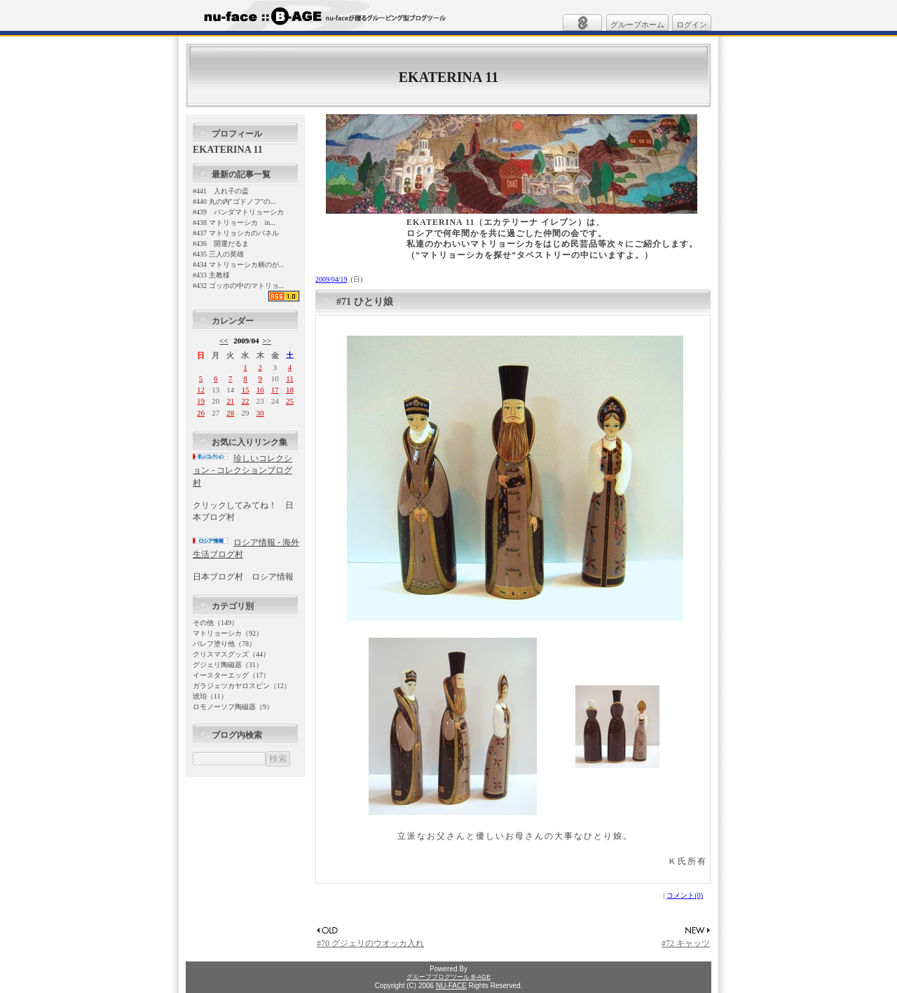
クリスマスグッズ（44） (231, 654)
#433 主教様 (211, 275)
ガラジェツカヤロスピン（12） (242, 686)
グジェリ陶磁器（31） (228, 665)
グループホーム (637, 24)
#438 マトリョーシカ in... (234, 222)
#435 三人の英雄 (218, 254)
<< (223, 340)
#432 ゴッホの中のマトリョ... (238, 285)
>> (266, 340)
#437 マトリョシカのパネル (236, 233)
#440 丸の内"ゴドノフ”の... (234, 201)
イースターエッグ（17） (231, 675)
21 (230, 401)
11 (290, 378)
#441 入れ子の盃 (221, 191)
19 (201, 401)
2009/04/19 (331, 279)
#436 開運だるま (221, 243)
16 (260, 389)
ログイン (691, 24)
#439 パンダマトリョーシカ (238, 212)
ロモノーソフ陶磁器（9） (233, 707)
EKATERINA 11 (448, 77)
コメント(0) (684, 895)
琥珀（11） (210, 696)
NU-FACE (451, 985)
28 (230, 413)
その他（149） (215, 622)
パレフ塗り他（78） (224, 644)
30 (260, 413)
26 (201, 413)
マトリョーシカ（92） (228, 633)
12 (201, 389)
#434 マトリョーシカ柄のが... (238, 264)
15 (245, 389)
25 (290, 401)
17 (275, 389)
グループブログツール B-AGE (448, 976)
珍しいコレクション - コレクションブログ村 (242, 470)
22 (245, 401)
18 (290, 389)
